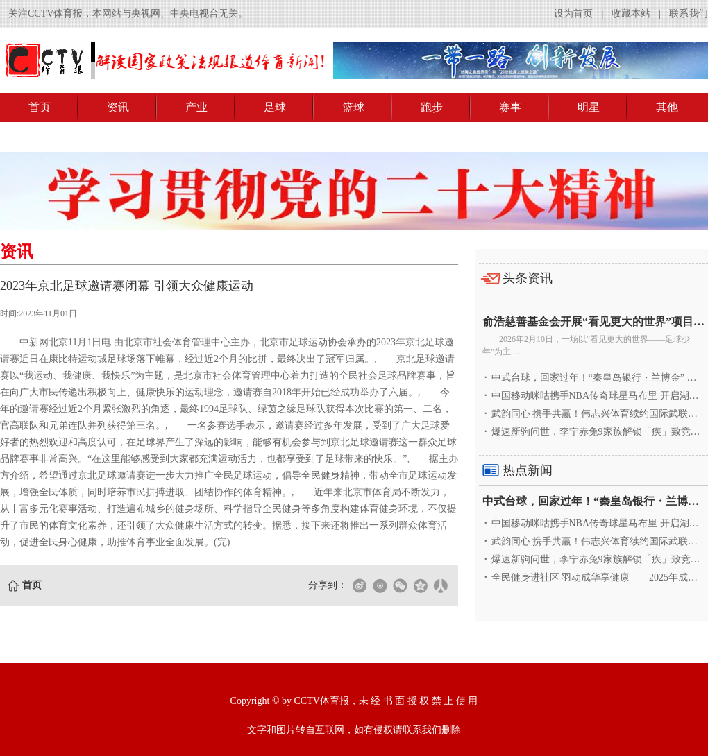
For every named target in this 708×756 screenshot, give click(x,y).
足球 (275, 107)
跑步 (432, 107)
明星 (589, 107)
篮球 (353, 107)
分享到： (327, 585)
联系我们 (688, 13)
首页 (39, 107)
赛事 (510, 107)
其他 (667, 107)
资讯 (118, 107)
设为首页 (573, 13)
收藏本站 (631, 13)
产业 (196, 107)
